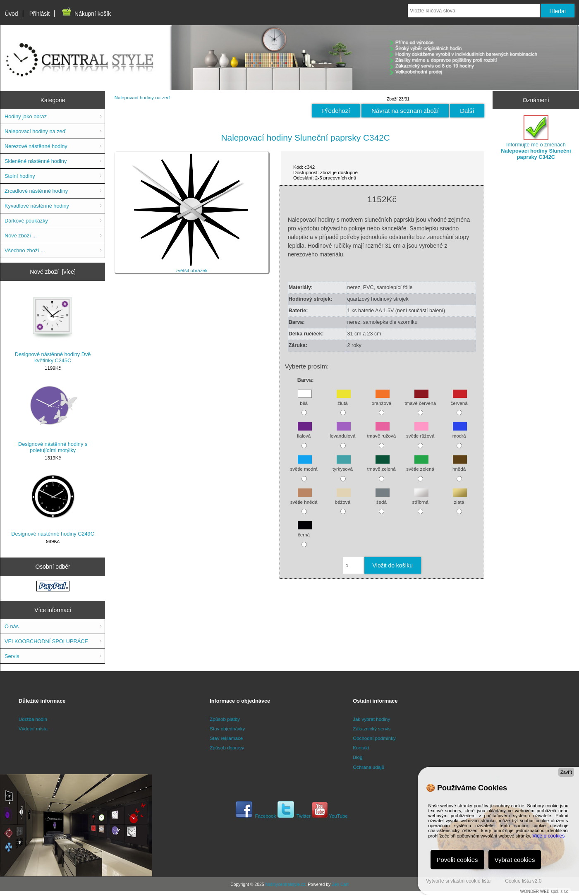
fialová (304, 432)
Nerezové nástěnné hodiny (36, 146)
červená (458, 399)
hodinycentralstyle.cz (285, 884)
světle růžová (420, 432)
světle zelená (420, 465)
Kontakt (361, 747)
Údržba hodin (33, 719)
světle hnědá (304, 498)
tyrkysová (343, 465)
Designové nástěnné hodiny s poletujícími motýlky (52, 417)
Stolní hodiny (20, 176)
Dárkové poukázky (26, 221)
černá (305, 531)
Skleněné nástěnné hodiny (36, 161)
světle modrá (303, 465)
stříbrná (420, 498)
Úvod (11, 13)
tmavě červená (420, 399)
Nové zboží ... (21, 235)
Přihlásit (39, 13)
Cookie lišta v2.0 (523, 881)
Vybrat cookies (515, 859)
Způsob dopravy (227, 747)
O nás (12, 626)
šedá (383, 498)
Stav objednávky (227, 728)
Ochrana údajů (368, 767)
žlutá (344, 399)
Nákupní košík (86, 13)
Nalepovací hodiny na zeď (142, 97)
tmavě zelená (381, 465)
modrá (459, 432)
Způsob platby (225, 719)
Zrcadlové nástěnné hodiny (36, 191)
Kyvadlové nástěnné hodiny (37, 206)
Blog (357, 757)
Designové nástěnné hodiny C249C (52, 504)
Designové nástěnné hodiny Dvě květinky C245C (53, 328)
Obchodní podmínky (374, 738)
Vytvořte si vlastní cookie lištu (458, 881)
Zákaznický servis (371, 728)
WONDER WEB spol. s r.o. (544, 891)
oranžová (381, 399)
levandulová (342, 432)
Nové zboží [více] (53, 271)
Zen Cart (340, 884)
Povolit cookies (457, 859)
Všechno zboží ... (25, 250)
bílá (305, 399)
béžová (343, 498)
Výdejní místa (33, 728)
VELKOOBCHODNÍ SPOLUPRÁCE (46, 641)
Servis (12, 656)
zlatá (460, 498)
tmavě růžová (381, 432)
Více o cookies (548, 836)
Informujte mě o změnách (536, 137)
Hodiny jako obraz (26, 116)
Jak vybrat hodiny (371, 719)
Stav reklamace (226, 738)
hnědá (459, 465)
